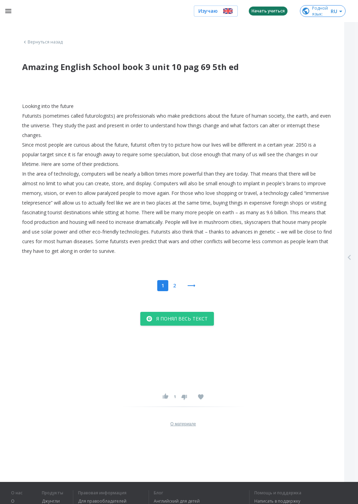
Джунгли (51, 501)
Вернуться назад (42, 42)
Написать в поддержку (277, 501)
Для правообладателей (102, 501)
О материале (183, 424)
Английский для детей (177, 501)
